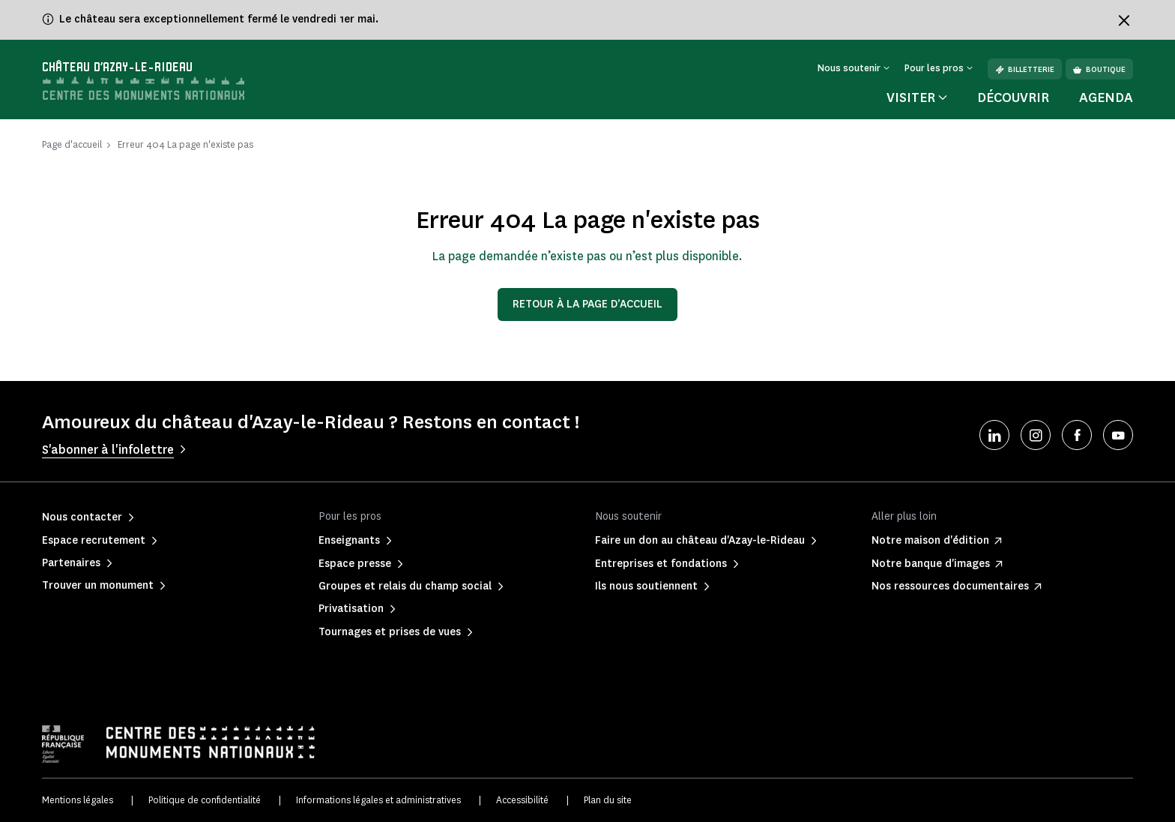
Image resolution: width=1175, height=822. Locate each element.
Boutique (1099, 69)
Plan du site (608, 800)
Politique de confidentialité (204, 800)
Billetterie (1024, 69)
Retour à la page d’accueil (587, 304)
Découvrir (1013, 97)
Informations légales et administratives (378, 800)
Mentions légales (77, 800)
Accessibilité (522, 800)
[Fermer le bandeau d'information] (1124, 20)
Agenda (1106, 97)
